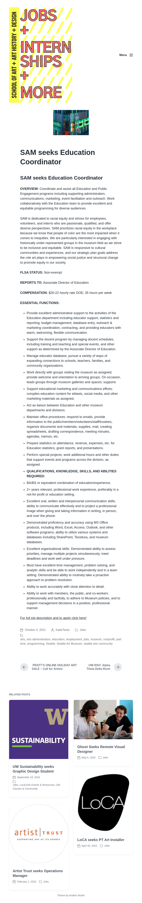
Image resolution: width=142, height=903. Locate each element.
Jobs (83, 629)
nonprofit (109, 639)
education (58, 639)
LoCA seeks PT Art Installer (100, 879)
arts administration (38, 639)
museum (96, 639)
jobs (86, 639)
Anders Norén (77, 895)
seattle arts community (98, 643)
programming (35, 643)
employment (74, 639)
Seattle (50, 643)
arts (22, 639)
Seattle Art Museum (69, 643)
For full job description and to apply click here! (53, 618)
